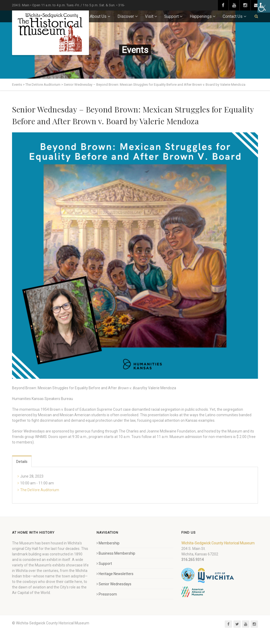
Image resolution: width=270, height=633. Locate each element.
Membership (108, 543)
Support (171, 16)
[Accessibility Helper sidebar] (263, 6)
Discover (125, 16)
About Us (98, 16)
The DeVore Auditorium (39, 490)
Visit (149, 16)
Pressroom (107, 594)
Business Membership (116, 553)
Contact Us (233, 16)
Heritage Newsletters (115, 574)
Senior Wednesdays (114, 584)
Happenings (201, 16)
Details (21, 461)
